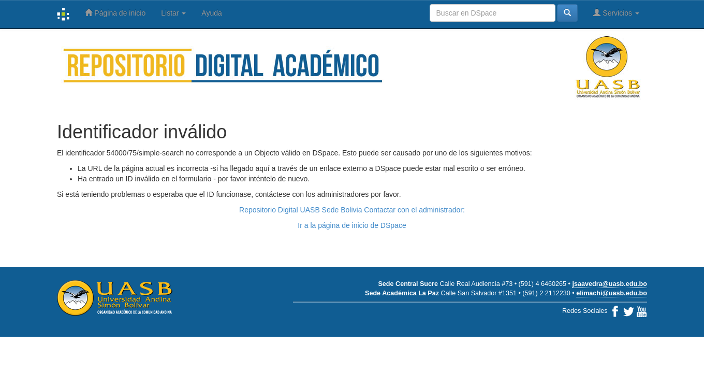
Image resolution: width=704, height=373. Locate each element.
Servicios (616, 12)
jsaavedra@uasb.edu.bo (609, 284)
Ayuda (211, 13)
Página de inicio (115, 12)
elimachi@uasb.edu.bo (611, 293)
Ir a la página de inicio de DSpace (352, 225)
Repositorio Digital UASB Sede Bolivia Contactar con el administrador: (352, 210)
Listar (173, 13)
